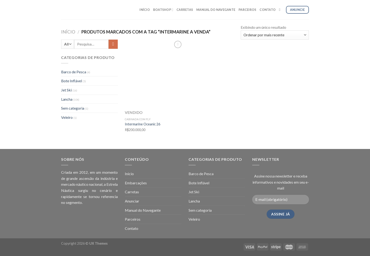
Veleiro (67, 117)
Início (68, 31)
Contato (131, 228)
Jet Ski (66, 90)
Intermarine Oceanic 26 (142, 124)
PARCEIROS (247, 10)
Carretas (132, 192)
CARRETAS (185, 10)
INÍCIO (144, 10)
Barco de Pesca (73, 72)
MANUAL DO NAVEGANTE (215, 10)
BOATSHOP (163, 10)
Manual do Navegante (143, 210)
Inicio (129, 173)
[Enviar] (113, 44)
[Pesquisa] (280, 9)
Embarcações (136, 183)
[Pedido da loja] (275, 35)
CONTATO (268, 10)
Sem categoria (72, 108)
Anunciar (132, 201)
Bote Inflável (71, 80)
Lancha (66, 99)
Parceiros (132, 219)
